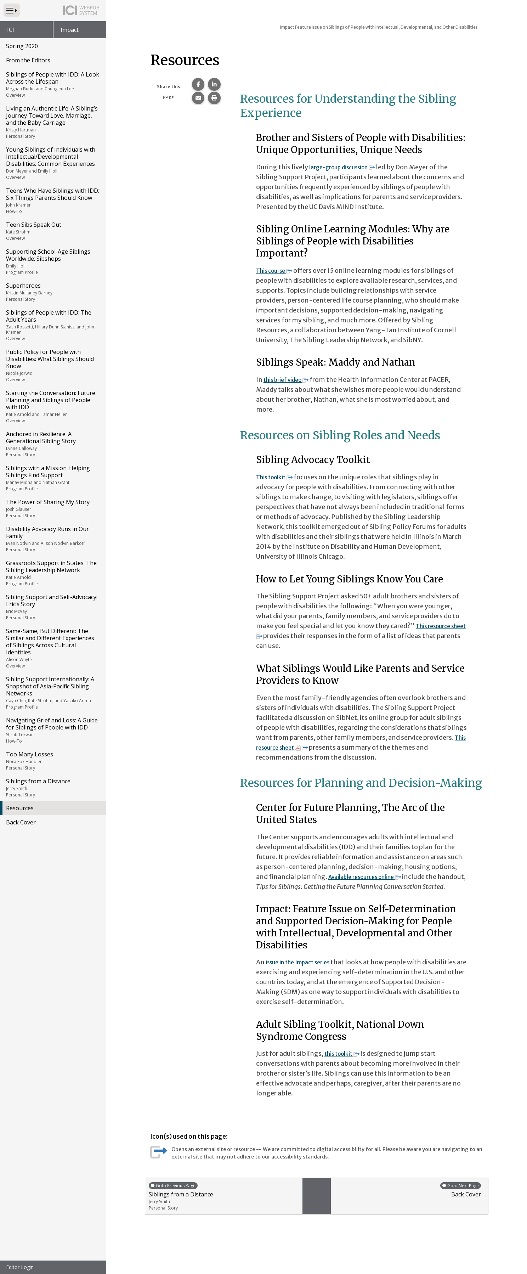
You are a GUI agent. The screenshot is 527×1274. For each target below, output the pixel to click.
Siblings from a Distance (52, 787)
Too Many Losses (52, 760)
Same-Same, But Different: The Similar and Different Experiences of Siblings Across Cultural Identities (52, 648)
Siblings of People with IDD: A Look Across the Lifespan (52, 84)
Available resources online (372, 877)
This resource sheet (293, 747)
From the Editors (28, 60)
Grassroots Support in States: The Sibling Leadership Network (52, 573)
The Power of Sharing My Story (52, 508)
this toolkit (345, 1063)
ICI (10, 30)
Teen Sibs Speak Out (52, 231)
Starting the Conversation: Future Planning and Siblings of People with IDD (52, 406)
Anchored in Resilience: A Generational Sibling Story (52, 444)
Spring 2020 (22, 46)
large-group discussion (349, 167)
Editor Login (20, 1267)
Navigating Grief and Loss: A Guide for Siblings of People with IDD (52, 730)
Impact (70, 30)
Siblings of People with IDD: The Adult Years (52, 325)
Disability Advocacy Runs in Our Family (52, 539)
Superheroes (52, 292)
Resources (20, 808)
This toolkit (278, 477)
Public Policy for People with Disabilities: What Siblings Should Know (52, 365)
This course (277, 270)
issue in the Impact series (304, 972)
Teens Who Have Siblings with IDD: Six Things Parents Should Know (52, 200)
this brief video (291, 380)
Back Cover (21, 822)
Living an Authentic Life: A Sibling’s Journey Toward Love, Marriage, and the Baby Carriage (52, 122)
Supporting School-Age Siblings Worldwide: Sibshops (52, 261)
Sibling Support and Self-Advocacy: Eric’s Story (52, 607)
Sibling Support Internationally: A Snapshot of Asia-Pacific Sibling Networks (52, 692)
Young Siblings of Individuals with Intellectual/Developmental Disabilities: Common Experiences (52, 163)
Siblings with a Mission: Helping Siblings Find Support (52, 478)
